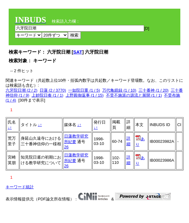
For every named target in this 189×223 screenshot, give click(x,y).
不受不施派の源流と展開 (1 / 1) (134, 95)
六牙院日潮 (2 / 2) (21, 90)
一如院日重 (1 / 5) (84, 90)
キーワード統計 (20, 187)
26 (66, 147)
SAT (77, 52)
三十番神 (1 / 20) (153, 90)
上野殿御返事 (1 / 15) (85, 95)
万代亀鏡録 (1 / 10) (119, 90)
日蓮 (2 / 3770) (53, 90)
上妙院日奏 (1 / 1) (48, 95)
